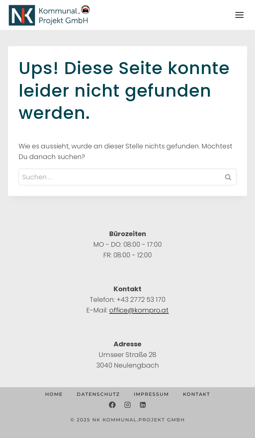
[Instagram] (127, 404)
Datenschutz (98, 394)
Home (54, 394)
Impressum (151, 394)
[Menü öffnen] (239, 15)
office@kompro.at (139, 310)
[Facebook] (112, 404)
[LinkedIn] (142, 404)
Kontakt (196, 394)
